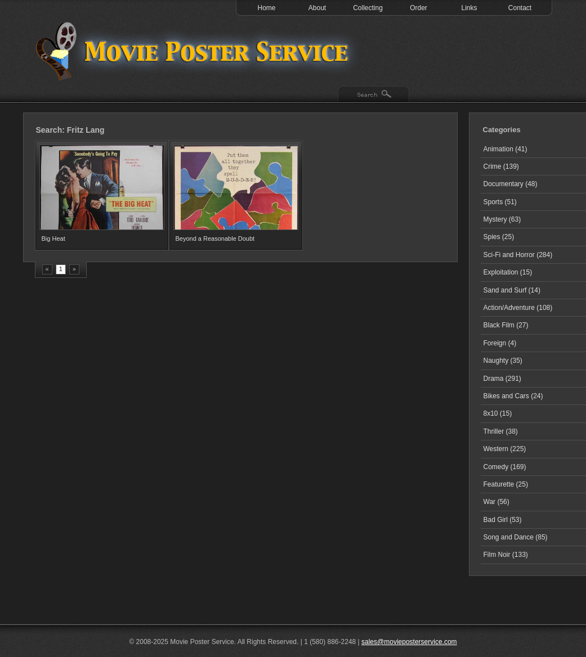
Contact (519, 8)
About (317, 8)
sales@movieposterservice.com (409, 642)
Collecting (368, 8)
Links (469, 8)
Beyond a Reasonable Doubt (215, 238)
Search (373, 95)
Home (266, 8)
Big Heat (53, 238)
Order (418, 8)
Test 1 (195, 50)
